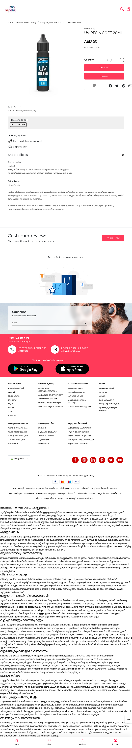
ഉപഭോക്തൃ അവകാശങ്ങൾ (21, 493)
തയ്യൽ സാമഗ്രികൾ (18, 428)
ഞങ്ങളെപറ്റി (18, 488)
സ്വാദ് (11, 408)
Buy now (104, 76)
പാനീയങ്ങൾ (43, 443)
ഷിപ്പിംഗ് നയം (103, 493)
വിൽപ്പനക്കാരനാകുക (69, 488)
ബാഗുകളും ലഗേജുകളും (109, 404)
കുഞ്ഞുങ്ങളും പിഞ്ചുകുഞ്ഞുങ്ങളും (47, 389)
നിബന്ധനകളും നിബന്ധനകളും (49, 498)
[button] (122, 9)
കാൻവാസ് (13, 443)
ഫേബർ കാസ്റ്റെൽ (16, 388)
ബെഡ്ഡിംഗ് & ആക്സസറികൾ (81, 440)
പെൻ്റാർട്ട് (89, 28)
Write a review (113, 238)
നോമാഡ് (12, 400)
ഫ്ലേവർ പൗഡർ (75, 396)
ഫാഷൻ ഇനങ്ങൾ (106, 388)
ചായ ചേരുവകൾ (75, 388)
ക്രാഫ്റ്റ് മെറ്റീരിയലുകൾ (18, 436)
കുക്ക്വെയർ (43, 440)
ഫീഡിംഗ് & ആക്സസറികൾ (50, 406)
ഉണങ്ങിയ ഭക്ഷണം (76, 392)
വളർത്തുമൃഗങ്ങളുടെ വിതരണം (107, 409)
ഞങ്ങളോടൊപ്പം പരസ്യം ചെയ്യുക (42, 488)
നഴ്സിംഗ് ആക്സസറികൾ (78, 432)
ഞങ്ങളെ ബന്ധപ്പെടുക (46, 493)
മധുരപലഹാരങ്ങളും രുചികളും (77, 401)
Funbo (11, 411)
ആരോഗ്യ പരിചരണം (78, 443)
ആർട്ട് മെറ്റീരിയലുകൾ (49, 22)
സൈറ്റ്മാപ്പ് (70, 498)
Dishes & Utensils (46, 436)
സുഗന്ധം (102, 392)
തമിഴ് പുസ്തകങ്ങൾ (106, 400)
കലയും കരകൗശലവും (26, 22)
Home (10, 22)
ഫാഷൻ (101, 396)
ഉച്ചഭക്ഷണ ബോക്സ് (47, 432)
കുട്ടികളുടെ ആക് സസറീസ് (50, 395)
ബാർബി (11, 392)
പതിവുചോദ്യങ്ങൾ (66, 493)
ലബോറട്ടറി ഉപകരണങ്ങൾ (79, 428)
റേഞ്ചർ (12, 415)
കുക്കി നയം (116, 493)
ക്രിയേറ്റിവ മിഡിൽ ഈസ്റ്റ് (26, 110)
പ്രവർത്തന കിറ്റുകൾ (47, 399)
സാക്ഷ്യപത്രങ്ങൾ (85, 498)
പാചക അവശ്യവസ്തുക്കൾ (79, 406)
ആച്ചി (10, 404)
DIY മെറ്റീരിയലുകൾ (16, 440)
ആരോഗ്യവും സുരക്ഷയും (80, 436)
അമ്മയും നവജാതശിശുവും (50, 403)
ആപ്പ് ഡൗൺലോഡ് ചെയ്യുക (104, 488)
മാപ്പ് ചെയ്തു (13, 396)
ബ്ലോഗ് (84, 488)
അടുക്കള (42, 428)
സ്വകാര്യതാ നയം (86, 493)
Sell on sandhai (18, 124)
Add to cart (104, 67)
